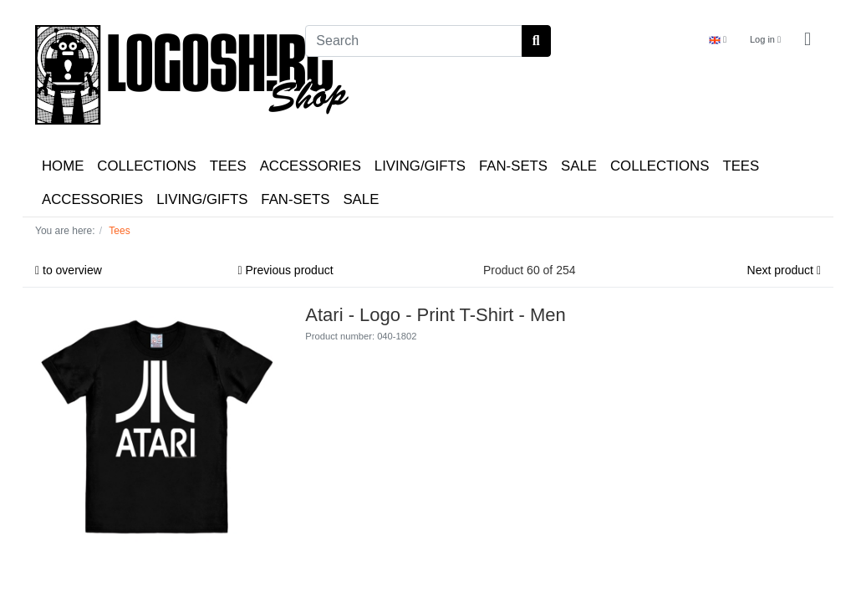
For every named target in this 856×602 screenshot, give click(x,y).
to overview (68, 270)
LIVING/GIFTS (420, 166)
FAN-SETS (513, 166)
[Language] (717, 40)
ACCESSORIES (310, 166)
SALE (579, 166)
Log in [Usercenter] (765, 39)
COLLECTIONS (146, 166)
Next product (784, 270)
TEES (228, 166)
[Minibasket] (807, 39)
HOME (63, 166)
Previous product (286, 270)
